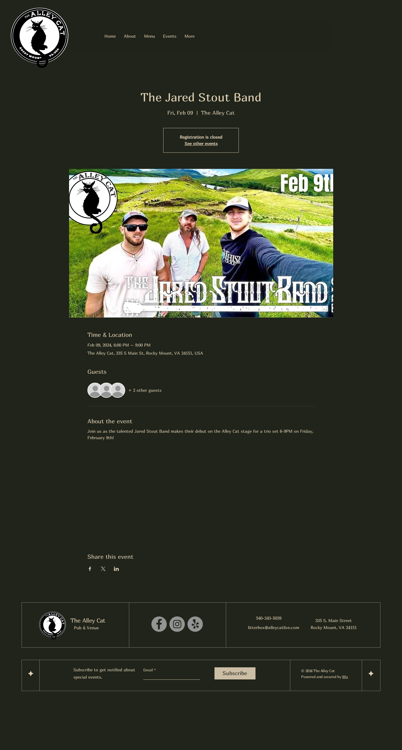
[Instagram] (177, 624)
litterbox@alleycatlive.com (273, 627)
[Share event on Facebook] (90, 569)
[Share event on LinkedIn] (116, 569)
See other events (201, 143)
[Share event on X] (103, 569)
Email (148, 670)
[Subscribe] (234, 673)
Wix (345, 676)
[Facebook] (159, 624)
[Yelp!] (195, 624)
